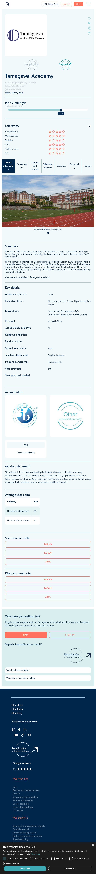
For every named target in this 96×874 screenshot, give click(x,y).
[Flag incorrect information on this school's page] (89, 23)
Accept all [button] (25, 868)
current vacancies (18, 277)
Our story (17, 705)
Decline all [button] (70, 868)
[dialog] (48, 858)
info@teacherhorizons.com (24, 721)
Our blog (17, 713)
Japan (48, 553)
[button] (48, 863)
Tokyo (48, 544)
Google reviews (22, 763)
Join (78, 4)
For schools (51, 4)
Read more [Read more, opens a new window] (36, 854)
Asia (48, 561)
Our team (17, 709)
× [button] (93, 845)
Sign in (66, 4)
